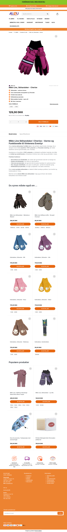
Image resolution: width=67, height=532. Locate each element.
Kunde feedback (51, 481)
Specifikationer (25, 134)
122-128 (22, 227)
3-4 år (37, 405)
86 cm (12, 407)
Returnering (29, 481)
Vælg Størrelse (43, 122)
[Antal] (18, 122)
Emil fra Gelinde (38, 530)
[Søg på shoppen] (47, 14)
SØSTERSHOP (39, 22)
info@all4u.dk (9, 483)
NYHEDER (39, 18)
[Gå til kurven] (56, 14)
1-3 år (12, 269)
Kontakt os (28, 475)
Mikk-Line (13, 85)
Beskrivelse (13, 134)
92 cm (16, 407)
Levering (28, 477)
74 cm (24, 405)
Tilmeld (60, 513)
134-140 (27, 227)
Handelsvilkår (29, 480)
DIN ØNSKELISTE (14, 26)
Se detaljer (20, 224)
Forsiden (10, 32)
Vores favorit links (51, 478)
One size (37, 354)
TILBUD (47, 22)
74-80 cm (43, 227)
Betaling (28, 478)
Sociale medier (50, 483)
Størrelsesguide (54, 104)
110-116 (17, 227)
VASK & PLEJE (31, 18)
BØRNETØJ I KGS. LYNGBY (17, 22)
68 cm (20, 405)
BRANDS (47, 18)
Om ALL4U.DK (6, 490)
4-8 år (15, 269)
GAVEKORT (30, 22)
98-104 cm (13, 227)
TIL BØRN (12, 18)
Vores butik (6, 477)
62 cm (16, 405)
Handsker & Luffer (23, 32)
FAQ (48, 477)
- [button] (10, 122)
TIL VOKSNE (20, 18)
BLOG (53, 22)
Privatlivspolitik (50, 480)
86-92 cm (48, 227)
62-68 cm (37, 227)
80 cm (28, 405)
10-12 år (41, 405)
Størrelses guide (51, 475)
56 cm (12, 405)
